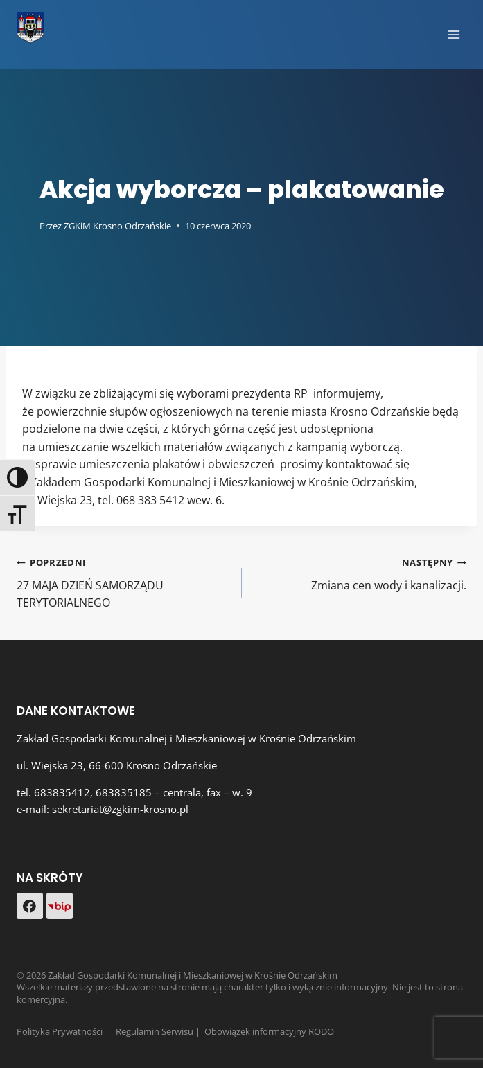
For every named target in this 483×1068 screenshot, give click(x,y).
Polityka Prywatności (60, 1031)
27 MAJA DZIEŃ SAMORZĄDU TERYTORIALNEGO (124, 581)
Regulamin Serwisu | (160, 1031)
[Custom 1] (59, 906)
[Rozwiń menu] (453, 34)
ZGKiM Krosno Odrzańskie (117, 226)
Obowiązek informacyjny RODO (269, 1031)
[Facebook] (30, 906)
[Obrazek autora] (25, 226)
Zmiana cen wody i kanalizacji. (360, 573)
